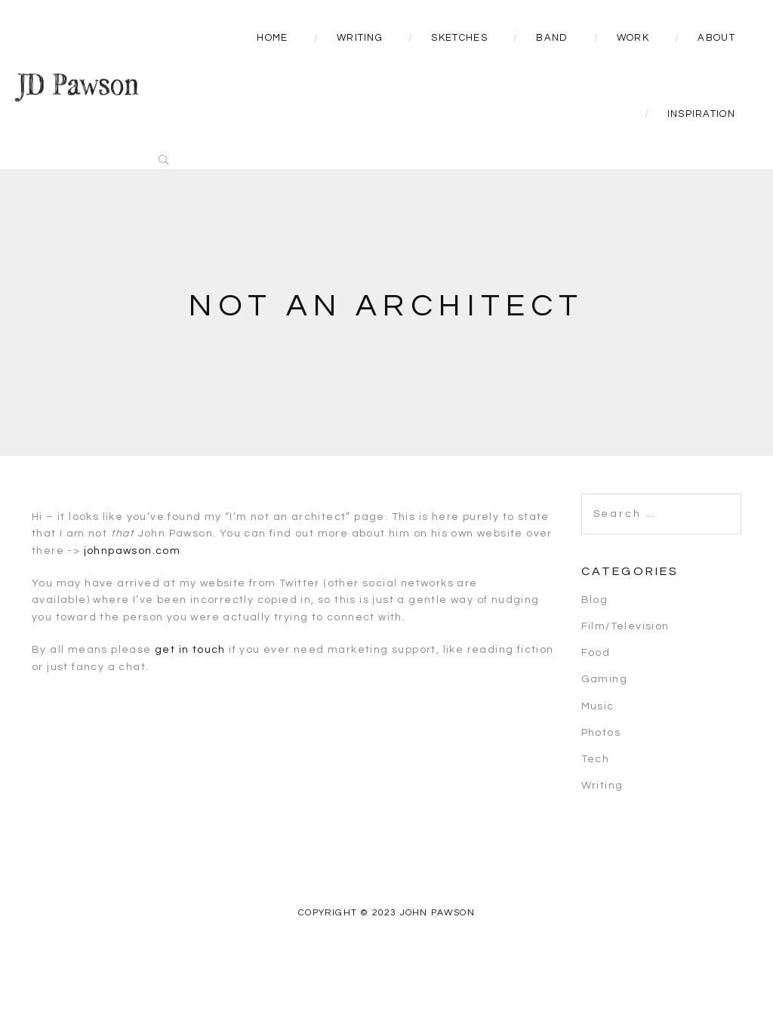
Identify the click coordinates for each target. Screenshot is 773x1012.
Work (633, 37)
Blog (594, 600)
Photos (601, 732)
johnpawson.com (132, 551)
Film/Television (625, 626)
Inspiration (701, 114)
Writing (360, 37)
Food (596, 652)
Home (272, 37)
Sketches (459, 37)
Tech (595, 759)
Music (597, 706)
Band (552, 37)
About (716, 37)
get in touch (190, 649)
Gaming (604, 679)
